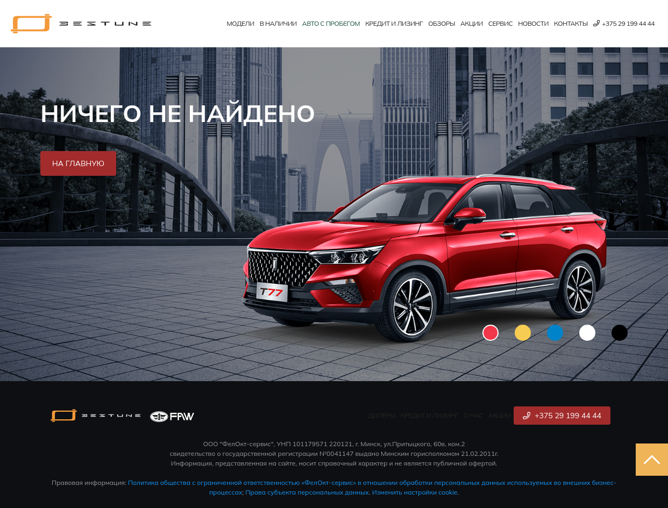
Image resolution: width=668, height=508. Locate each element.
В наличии (278, 23)
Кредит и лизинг (394, 23)
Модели (240, 23)
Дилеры (381, 415)
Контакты (571, 23)
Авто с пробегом (331, 23)
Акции (471, 23)
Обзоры (441, 23)
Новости (533, 23)
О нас (473, 415)
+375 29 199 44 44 (624, 23)
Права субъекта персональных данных (307, 492)
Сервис (500, 23)
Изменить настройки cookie (415, 492)
